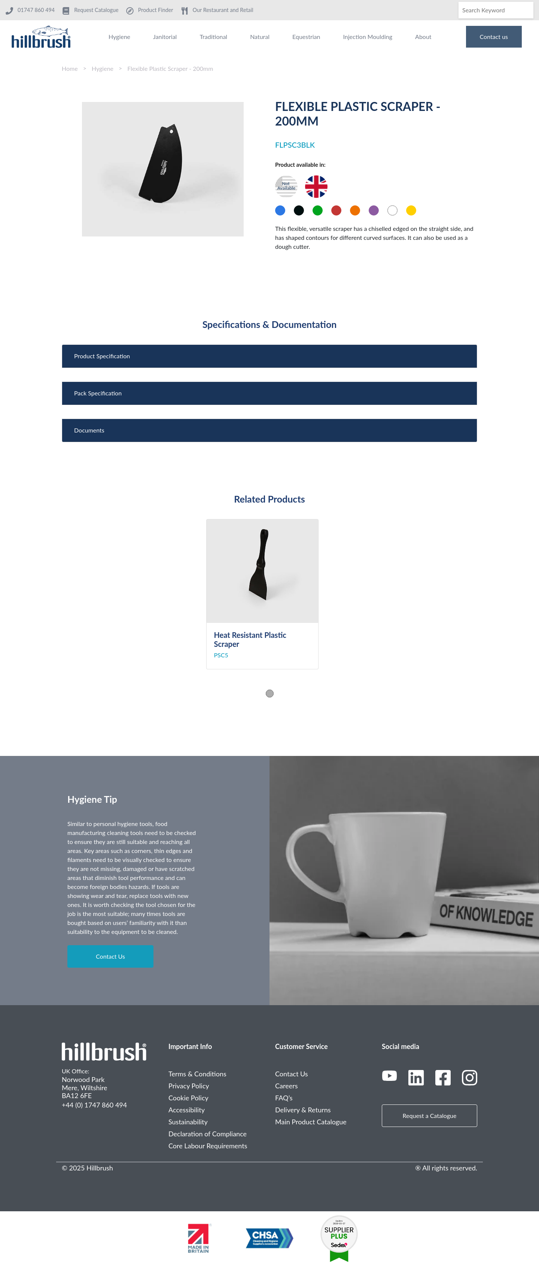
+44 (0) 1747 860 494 (94, 1105)
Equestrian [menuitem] (306, 36)
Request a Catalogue (430, 1115)
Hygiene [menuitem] (119, 36)
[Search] (496, 10)
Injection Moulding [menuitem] (367, 36)
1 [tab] (269, 693)
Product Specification (102, 355)
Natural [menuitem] (260, 36)
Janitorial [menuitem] (165, 36)
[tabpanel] (269, 594)
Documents (89, 430)
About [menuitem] (423, 36)
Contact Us (110, 956)
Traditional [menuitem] (213, 36)
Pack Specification (98, 393)
